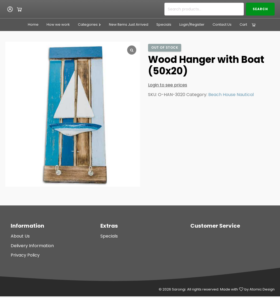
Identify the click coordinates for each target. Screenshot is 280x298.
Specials (163, 24)
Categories (89, 24)
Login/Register (192, 24)
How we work (58, 24)
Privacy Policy (25, 255)
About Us (20, 236)
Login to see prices (167, 85)
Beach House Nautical (231, 94)
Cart (243, 24)
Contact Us (222, 24)
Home (33, 24)
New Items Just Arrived (128, 24)
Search (260, 9)
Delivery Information (32, 246)
